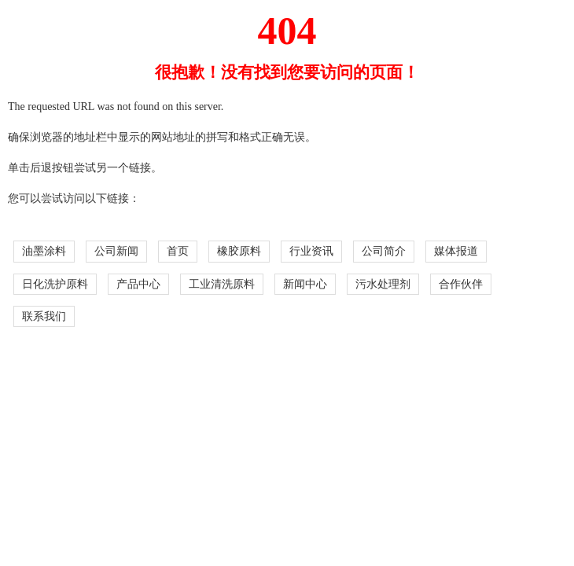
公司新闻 (116, 251)
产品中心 (138, 284)
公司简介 (384, 251)
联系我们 (44, 316)
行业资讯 (311, 251)
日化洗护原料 (55, 284)
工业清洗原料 (222, 284)
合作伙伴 (461, 284)
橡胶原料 (239, 251)
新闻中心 (305, 284)
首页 (178, 251)
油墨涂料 (44, 251)
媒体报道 (456, 251)
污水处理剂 (382, 284)
